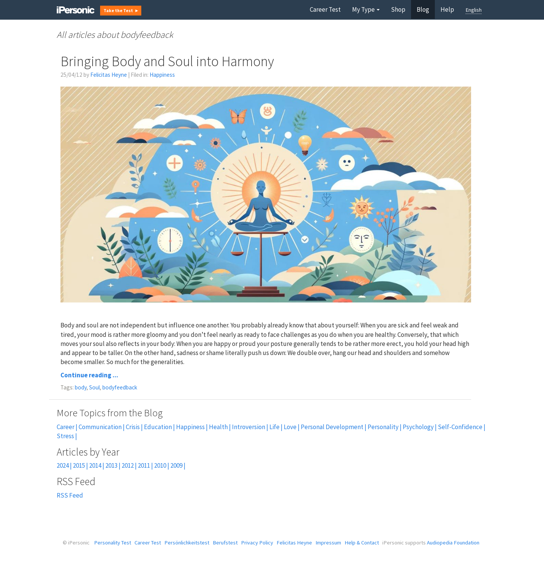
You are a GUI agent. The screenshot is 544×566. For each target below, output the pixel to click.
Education (158, 427)
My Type (366, 9)
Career (65, 427)
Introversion (248, 427)
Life (274, 427)
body (81, 387)
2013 (111, 465)
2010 (160, 465)
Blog (423, 9)
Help (447, 9)
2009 (176, 465)
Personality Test (112, 542)
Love (290, 427)
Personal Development (332, 427)
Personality (383, 427)
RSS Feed (70, 495)
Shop (398, 9)
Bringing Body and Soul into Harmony (167, 61)
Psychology (418, 427)
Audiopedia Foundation (453, 542)
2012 (128, 465)
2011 (144, 465)
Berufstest (225, 542)
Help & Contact (362, 542)
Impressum (328, 542)
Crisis (133, 427)
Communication (100, 427)
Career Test (325, 9)
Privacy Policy (257, 542)
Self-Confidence (460, 427)
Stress (65, 436)
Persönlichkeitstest (186, 542)
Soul (94, 387)
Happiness (162, 74)
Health (218, 427)
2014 (95, 465)
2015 (79, 465)
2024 (63, 465)
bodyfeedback (119, 387)
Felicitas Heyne (108, 74)
